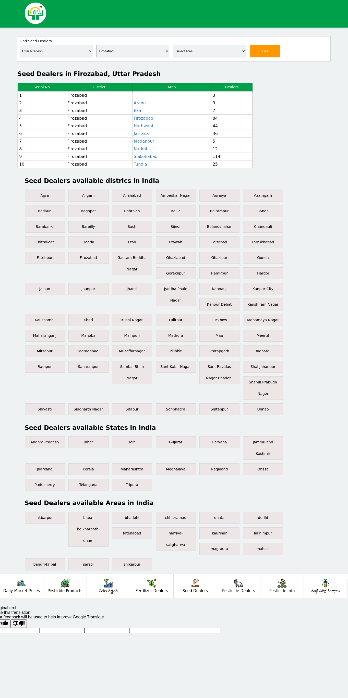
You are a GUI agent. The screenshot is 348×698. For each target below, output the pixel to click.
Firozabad (143, 118)
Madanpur (144, 141)
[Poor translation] (18, 623)
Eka (137, 110)
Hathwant (144, 125)
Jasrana (141, 133)
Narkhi (140, 148)
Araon (140, 103)
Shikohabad (146, 156)
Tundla (140, 164)
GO (265, 51)
